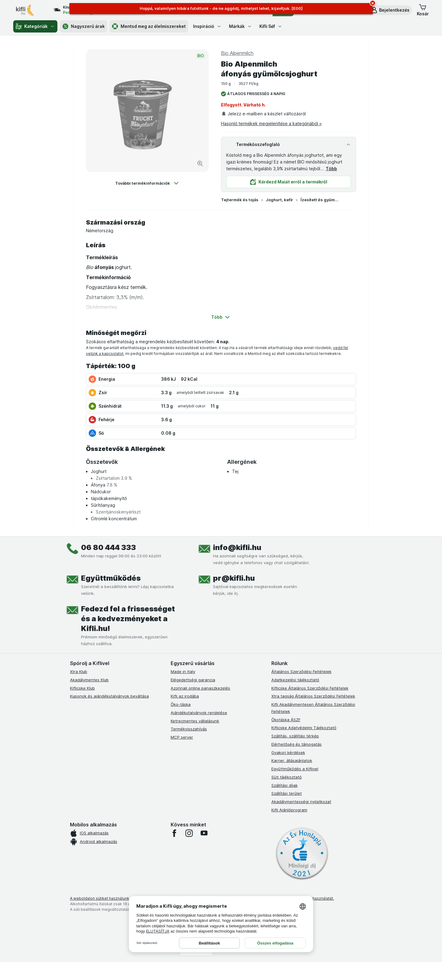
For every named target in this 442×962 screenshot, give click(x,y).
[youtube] (203, 833)
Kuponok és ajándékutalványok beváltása (109, 696)
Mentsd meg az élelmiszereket (149, 26)
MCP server (182, 737)
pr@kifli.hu (234, 578)
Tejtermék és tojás (239, 199)
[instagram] (189, 833)
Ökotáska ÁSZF (285, 719)
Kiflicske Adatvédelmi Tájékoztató (303, 727)
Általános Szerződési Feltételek (301, 671)
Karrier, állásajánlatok (291, 760)
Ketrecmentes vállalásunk (195, 720)
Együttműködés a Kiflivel (294, 768)
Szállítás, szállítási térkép (295, 735)
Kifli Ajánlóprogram (289, 809)
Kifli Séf (270, 26)
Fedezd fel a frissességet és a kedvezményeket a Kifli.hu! (128, 618)
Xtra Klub (78, 671)
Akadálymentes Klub (89, 679)
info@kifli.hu (237, 547)
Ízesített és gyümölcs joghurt (320, 199)
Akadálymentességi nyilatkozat (301, 801)
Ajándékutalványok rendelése (199, 712)
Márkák (240, 26)
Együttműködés (111, 578)
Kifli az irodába (185, 696)
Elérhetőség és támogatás (296, 744)
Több (331, 168)
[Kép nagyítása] (200, 163)
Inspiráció (207, 26)
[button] (390, 10)
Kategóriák (35, 26)
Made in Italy (183, 671)
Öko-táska (181, 704)
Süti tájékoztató (286, 777)
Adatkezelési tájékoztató (295, 679)
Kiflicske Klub (82, 688)
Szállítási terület (286, 793)
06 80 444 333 (108, 547)
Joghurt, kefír (279, 199)
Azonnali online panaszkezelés (200, 688)
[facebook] (174, 833)
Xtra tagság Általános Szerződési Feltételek (313, 696)
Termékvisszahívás (189, 728)
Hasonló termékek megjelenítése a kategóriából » (271, 123)
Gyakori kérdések (288, 752)
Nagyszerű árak (83, 26)
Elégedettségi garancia (193, 679)
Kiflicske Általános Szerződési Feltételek (309, 688)
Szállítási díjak (284, 785)
